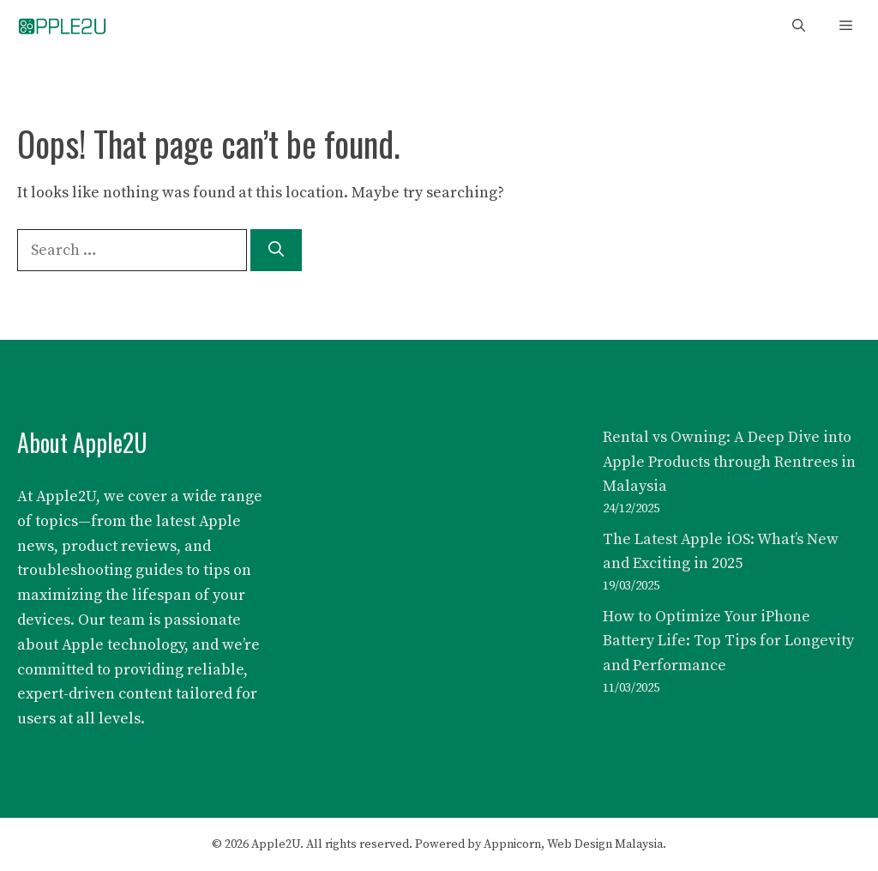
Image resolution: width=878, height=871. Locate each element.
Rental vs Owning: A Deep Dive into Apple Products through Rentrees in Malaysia (729, 462)
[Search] (276, 250)
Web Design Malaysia (605, 844)
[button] (798, 26)
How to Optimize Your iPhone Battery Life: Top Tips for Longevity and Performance (728, 641)
